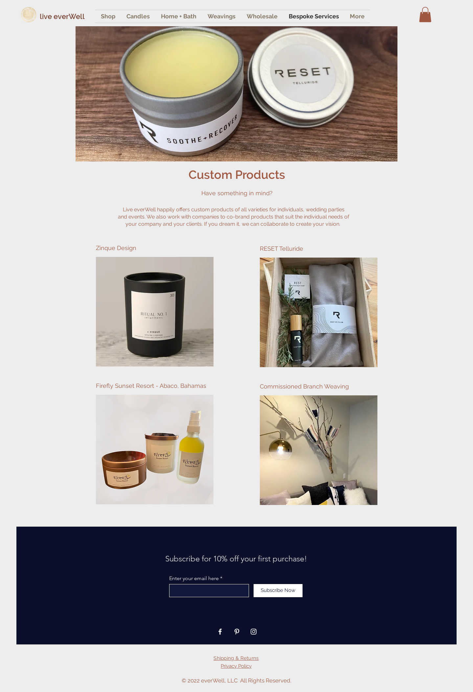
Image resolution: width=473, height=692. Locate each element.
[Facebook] (220, 632)
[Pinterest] (237, 632)
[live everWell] (74, 16)
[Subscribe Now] (278, 590)
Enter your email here (194, 578)
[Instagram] (254, 632)
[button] (425, 14)
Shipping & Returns (236, 658)
